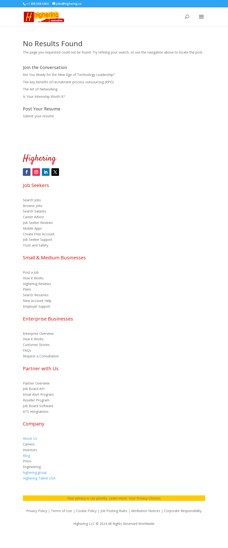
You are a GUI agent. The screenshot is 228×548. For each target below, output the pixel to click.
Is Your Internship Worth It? (44, 96)
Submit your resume (38, 116)
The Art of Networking (40, 89)
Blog (26, 455)
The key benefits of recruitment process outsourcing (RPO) (68, 82)
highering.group (35, 472)
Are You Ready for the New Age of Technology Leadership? (68, 74)
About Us (30, 438)
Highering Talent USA (39, 478)
